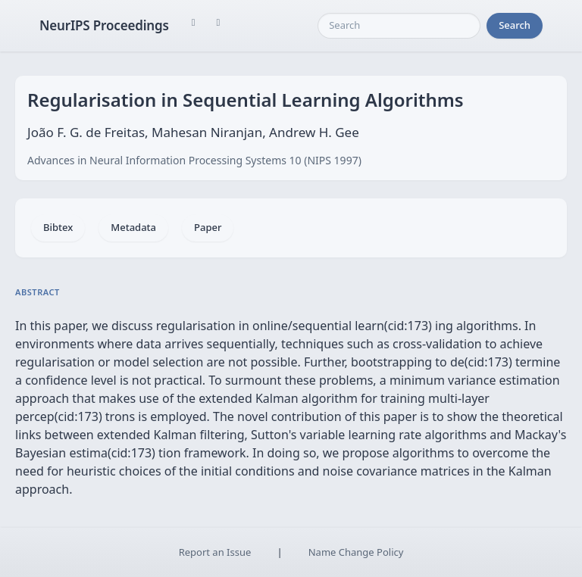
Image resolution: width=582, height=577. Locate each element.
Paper (207, 227)
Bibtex (58, 227)
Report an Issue (215, 552)
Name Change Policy (356, 552)
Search (514, 25)
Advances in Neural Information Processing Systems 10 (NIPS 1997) (194, 160)
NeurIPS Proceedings (104, 25)
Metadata (133, 227)
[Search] (399, 26)
